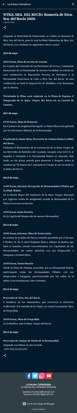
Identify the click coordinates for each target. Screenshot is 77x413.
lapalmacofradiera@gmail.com (38, 394)
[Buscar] (73, 4)
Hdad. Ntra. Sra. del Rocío (15, 349)
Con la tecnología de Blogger (38, 404)
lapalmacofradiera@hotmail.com (38, 392)
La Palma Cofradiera (19, 4)
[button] (4, 28)
